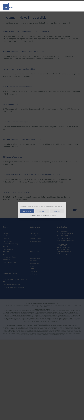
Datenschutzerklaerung (43, 215)
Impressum (53, 215)
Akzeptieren (27, 211)
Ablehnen (42, 211)
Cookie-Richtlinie (32, 215)
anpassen (57, 211)
